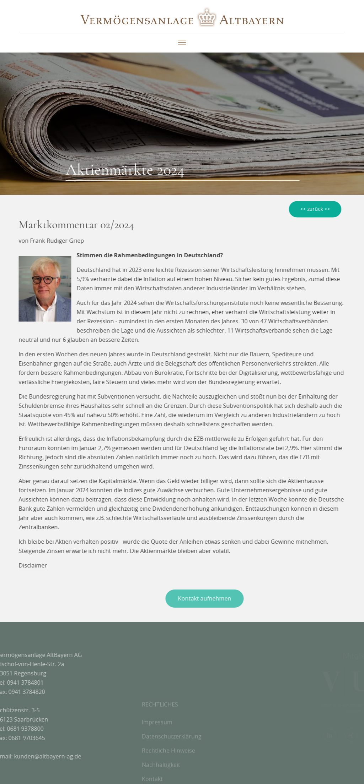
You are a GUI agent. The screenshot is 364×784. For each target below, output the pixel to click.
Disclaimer (30, 565)
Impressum (157, 740)
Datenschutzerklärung (172, 754)
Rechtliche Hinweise (168, 768)
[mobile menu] (182, 42)
